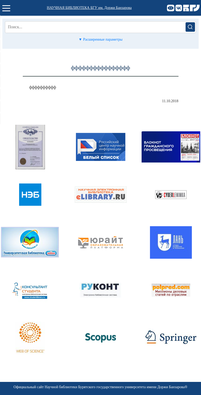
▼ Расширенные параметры (100, 39)
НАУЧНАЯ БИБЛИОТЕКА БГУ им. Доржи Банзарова (89, 8)
